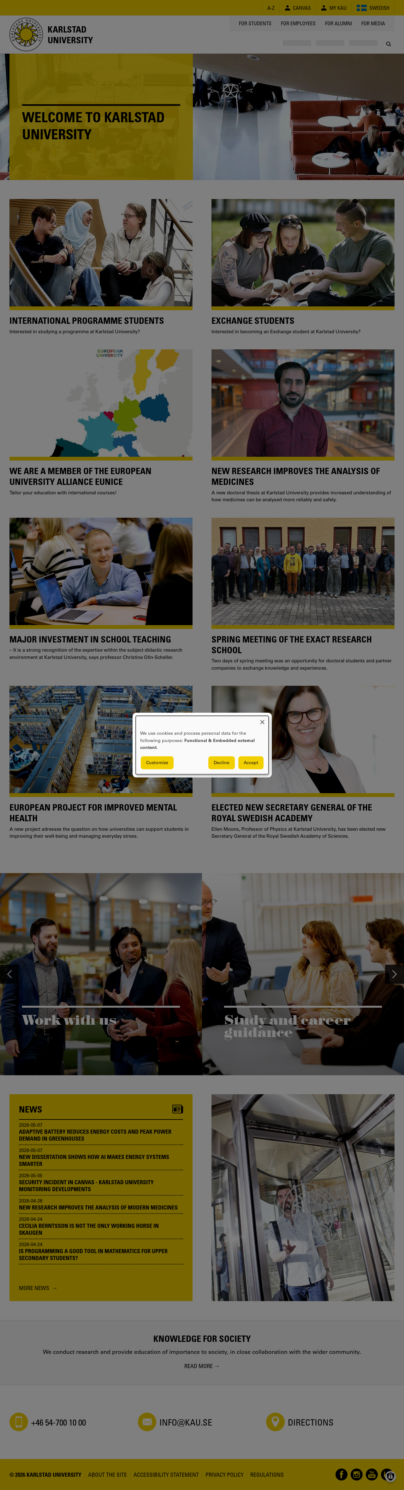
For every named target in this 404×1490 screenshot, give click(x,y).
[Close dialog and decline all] (262, 720)
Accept (251, 762)
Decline (221, 762)
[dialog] (202, 745)
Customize (157, 762)
